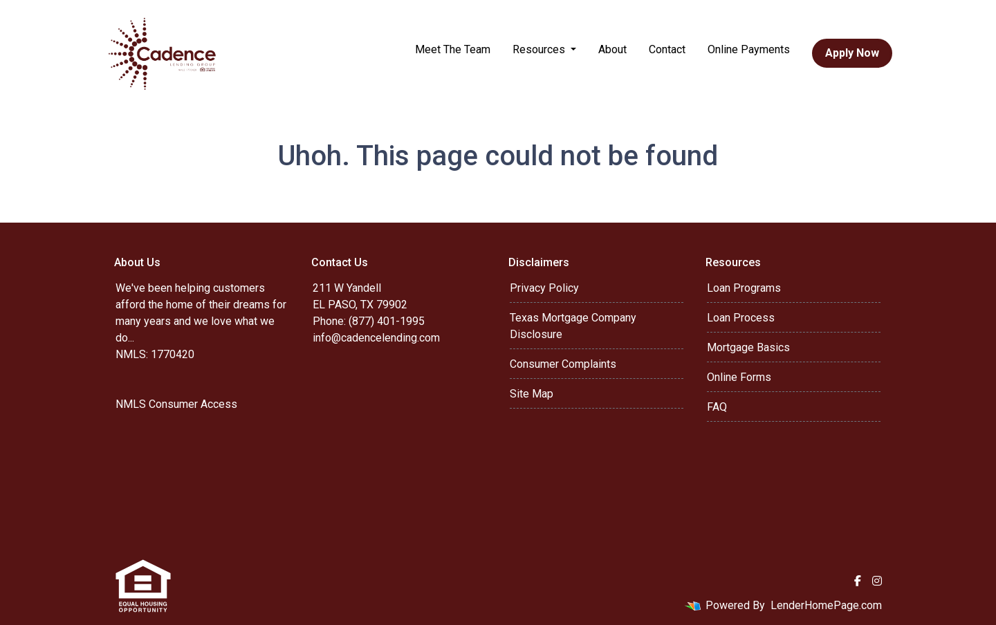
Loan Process (741, 317)
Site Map (531, 393)
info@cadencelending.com (376, 337)
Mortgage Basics (748, 347)
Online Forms (739, 377)
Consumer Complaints (563, 364)
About (612, 49)
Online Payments (749, 49)
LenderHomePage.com (826, 605)
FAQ (717, 406)
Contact (667, 49)
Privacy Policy (544, 288)
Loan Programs (744, 288)
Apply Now (852, 52)
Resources (540, 49)
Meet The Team (452, 49)
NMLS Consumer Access (176, 404)
